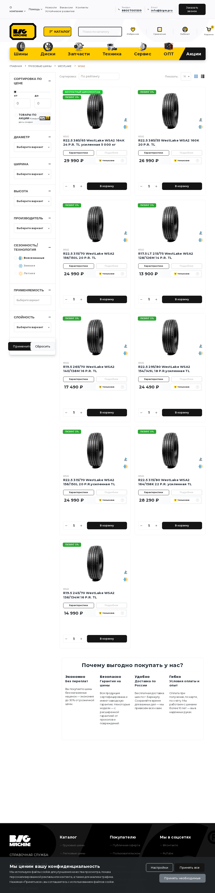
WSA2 (66, 136)
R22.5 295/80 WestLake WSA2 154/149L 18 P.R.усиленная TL (164, 369)
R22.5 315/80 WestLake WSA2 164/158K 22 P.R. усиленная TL (165, 482)
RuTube (168, 853)
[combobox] (186, 76)
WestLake (65, 66)
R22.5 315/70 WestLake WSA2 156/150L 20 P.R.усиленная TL (89, 482)
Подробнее (111, 152)
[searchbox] (31, 300)
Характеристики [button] (78, 152)
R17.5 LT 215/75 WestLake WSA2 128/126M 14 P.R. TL (165, 256)
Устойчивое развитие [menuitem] (60, 11)
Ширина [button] (21, 164)
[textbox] (31, 147)
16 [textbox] (185, 76)
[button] (122, 160)
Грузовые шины (40, 66)
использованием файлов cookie (92, 881)
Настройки (159, 867)
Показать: (171, 76)
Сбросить (42, 346)
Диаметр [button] (22, 137)
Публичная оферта (126, 845)
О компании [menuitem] (16, 9)
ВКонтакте (170, 845)
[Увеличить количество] (81, 186)
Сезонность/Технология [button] (26, 247)
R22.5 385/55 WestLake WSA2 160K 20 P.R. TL (168, 142)
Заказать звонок (192, 9)
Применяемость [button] (29, 290)
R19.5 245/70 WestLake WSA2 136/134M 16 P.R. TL (89, 595)
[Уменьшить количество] (66, 186)
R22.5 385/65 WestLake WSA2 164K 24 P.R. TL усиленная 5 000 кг (93, 142)
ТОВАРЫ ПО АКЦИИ (29, 118)
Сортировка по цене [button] (28, 81)
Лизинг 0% (72, 97)
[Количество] (73, 186)
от (16, 95)
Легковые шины (74, 853)
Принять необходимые (182, 878)
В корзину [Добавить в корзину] (107, 186)
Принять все (190, 867)
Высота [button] (21, 191)
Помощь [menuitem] (34, 9)
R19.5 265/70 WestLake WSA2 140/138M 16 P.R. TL (89, 369)
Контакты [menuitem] (82, 7)
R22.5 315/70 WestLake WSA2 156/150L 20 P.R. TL (88, 256)
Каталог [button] (59, 32)
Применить (22, 346)
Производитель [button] (28, 218)
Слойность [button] (24, 317)
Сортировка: (68, 76)
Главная (16, 66)
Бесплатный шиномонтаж (82, 92)
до (37, 95)
